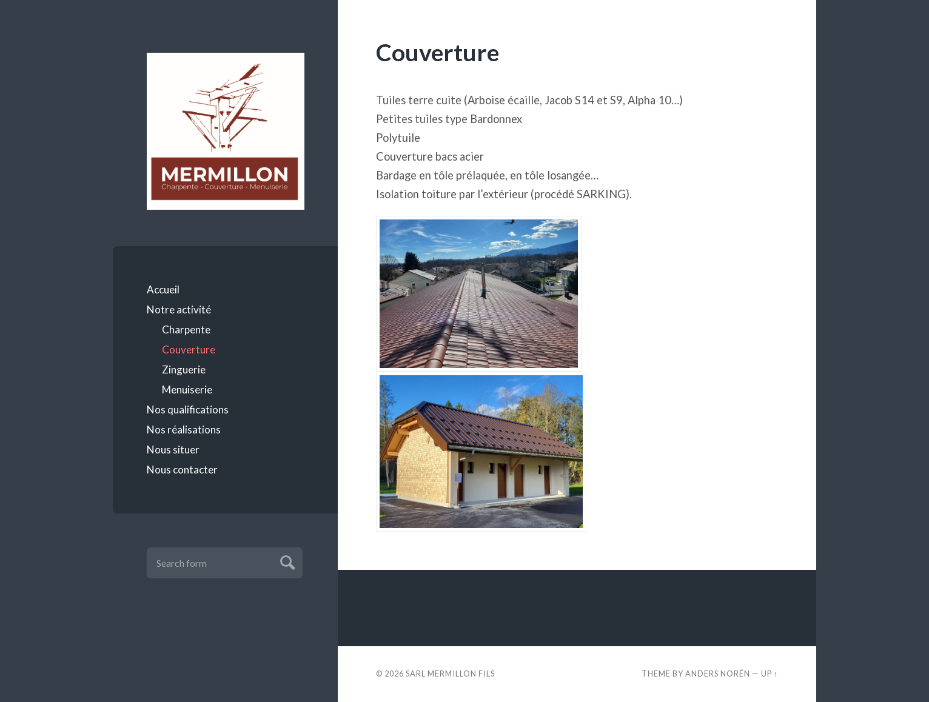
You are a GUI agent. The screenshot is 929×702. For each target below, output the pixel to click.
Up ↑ (769, 673)
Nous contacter (182, 469)
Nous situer (173, 449)
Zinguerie (184, 369)
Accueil (163, 289)
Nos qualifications (188, 409)
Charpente (186, 329)
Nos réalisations (184, 429)
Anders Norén (717, 673)
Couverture (188, 349)
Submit (286, 561)
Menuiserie (187, 389)
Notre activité (179, 309)
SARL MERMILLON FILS (450, 673)
